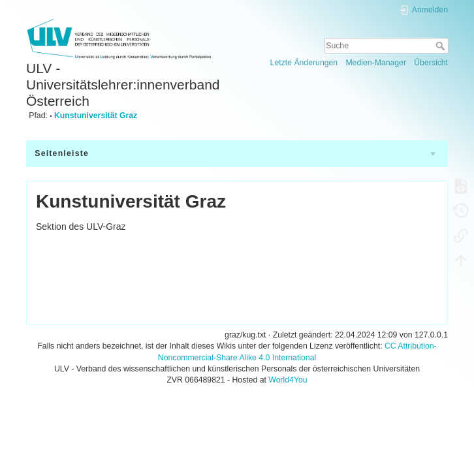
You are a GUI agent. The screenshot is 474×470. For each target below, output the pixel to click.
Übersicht (431, 62)
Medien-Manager (375, 62)
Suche (441, 45)
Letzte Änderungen (304, 62)
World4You (287, 379)
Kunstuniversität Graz (95, 115)
